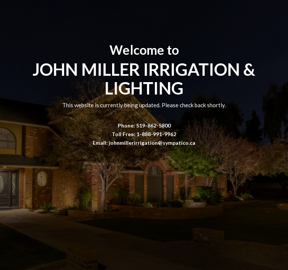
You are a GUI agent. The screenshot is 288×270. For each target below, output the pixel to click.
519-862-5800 (153, 125)
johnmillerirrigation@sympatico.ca (152, 143)
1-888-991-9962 (156, 134)
